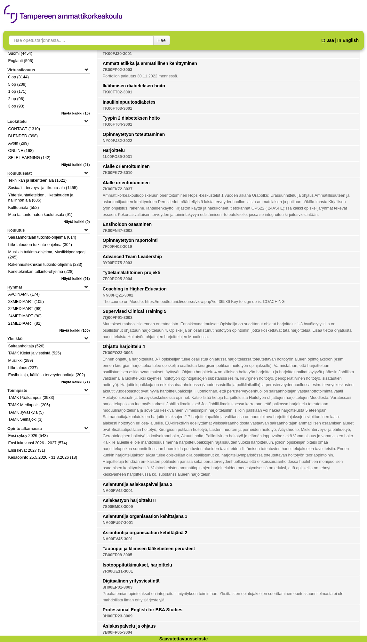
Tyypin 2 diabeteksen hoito (131, 118)
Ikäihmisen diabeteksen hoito (134, 85)
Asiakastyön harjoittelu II (129, 500)
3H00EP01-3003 (117, 587)
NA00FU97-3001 (118, 522)
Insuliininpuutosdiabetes (129, 102)
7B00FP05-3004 (117, 632)
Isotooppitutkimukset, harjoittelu (137, 564)
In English (348, 40)
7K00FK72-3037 (117, 189)
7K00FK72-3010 (117, 172)
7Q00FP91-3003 (117, 317)
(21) (75, 165)
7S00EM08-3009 (118, 506)
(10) (75, 113)
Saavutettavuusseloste (183, 638)
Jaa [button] (327, 40)
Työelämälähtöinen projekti (131, 272)
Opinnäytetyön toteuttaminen (134, 134)
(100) (75, 330)
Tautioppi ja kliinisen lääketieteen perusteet (149, 548)
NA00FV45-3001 (118, 539)
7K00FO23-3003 (118, 353)
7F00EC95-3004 (117, 279)
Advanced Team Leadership (132, 256)
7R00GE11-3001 (118, 571)
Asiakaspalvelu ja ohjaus (129, 626)
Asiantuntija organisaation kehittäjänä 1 (145, 516)
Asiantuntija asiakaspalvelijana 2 (137, 484)
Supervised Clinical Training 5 (134, 311)
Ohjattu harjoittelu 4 (124, 346)
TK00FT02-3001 (117, 92)
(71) (75, 382)
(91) (75, 279)
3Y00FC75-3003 (117, 263)
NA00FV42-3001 (118, 490)
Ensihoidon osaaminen (127, 224)
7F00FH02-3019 (117, 246)
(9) (76, 222)
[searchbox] (81, 40)
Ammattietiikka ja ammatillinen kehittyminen (150, 63)
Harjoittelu (114, 150)
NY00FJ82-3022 (117, 141)
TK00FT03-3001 (117, 108)
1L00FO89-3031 (117, 157)
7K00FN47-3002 (117, 230)
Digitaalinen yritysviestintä (131, 580)
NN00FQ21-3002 (118, 295)
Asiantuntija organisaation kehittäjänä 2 (145, 532)
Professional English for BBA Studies (142, 609)
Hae (161, 40)
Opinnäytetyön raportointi (130, 240)
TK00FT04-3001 (117, 124)
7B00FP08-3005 (117, 555)
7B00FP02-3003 (117, 69)
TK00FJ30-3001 (117, 54)
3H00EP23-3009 (117, 616)
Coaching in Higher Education (135, 288)
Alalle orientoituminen (126, 166)
